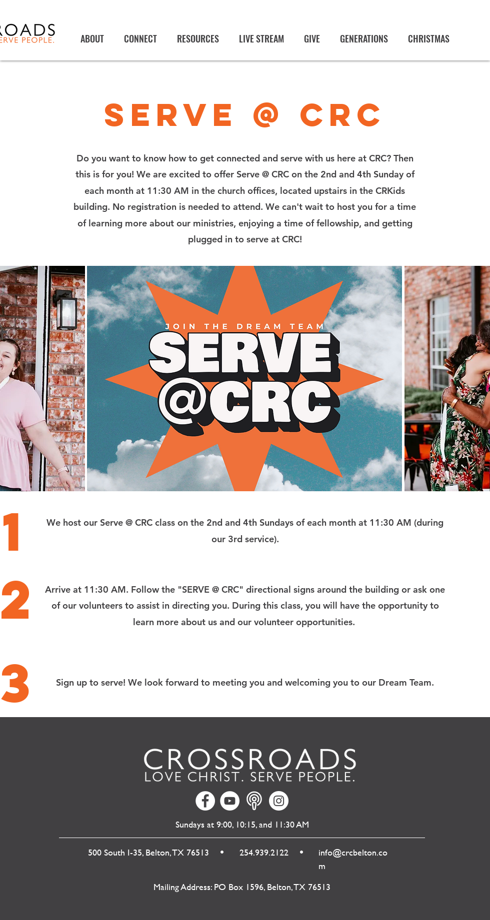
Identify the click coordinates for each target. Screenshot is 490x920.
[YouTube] (230, 801)
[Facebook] (205, 801)
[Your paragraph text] (254, 801)
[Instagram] (278, 801)
